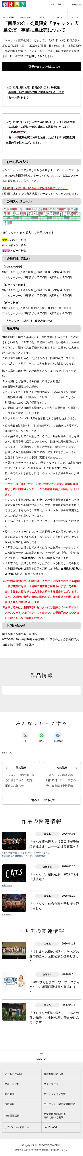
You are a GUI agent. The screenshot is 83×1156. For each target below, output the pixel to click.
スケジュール (25, 18)
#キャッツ (7, 753)
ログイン (58, 18)
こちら (17, 431)
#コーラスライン (41, 852)
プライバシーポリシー (17, 1127)
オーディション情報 (55, 1093)
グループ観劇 (12, 1084)
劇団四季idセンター (37, 407)
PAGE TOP (41, 1059)
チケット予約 (8, 18)
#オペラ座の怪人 (10, 852)
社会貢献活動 (12, 1115)
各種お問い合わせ (53, 1074)
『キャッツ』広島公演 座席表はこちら (30, 320)
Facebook (58, 737)
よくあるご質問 (13, 1074)
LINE (41, 737)
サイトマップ (51, 1084)
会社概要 (9, 1093)
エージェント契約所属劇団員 (59, 1104)
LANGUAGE (50, 1127)
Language (76, 5)
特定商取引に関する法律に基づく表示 (55, 1116)
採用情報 (9, 1104)
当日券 (41, 18)
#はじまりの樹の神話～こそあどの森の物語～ (25, 856)
